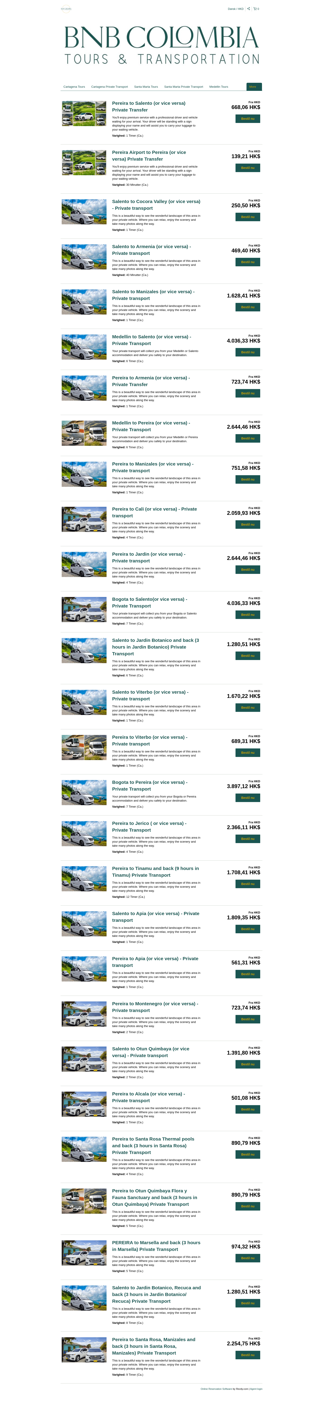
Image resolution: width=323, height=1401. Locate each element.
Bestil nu (247, 118)
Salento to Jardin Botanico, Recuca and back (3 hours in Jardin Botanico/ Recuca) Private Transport (156, 1294)
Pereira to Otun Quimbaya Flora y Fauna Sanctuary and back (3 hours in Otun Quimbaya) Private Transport (154, 1197)
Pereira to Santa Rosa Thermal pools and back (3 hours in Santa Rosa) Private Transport (153, 1145)
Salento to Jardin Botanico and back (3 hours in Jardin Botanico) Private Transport (155, 647)
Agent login (256, 1389)
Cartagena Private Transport (109, 86)
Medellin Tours (219, 86)
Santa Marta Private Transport (183, 86)
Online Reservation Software (216, 1389)
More (254, 86)
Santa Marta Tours (146, 86)
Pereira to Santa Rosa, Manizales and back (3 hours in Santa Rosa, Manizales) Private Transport (153, 1346)
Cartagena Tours (74, 86)
